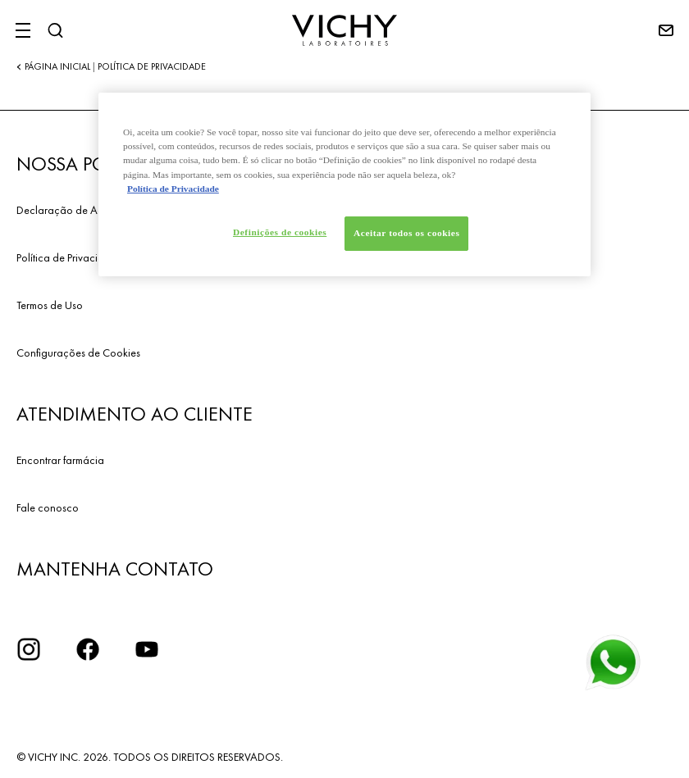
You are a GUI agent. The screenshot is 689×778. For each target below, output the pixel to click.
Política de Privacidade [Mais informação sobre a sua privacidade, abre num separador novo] (173, 188)
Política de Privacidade (69, 257)
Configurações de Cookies (78, 352)
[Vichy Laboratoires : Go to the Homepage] (344, 30)
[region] (344, 184)
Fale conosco (47, 507)
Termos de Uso (49, 305)
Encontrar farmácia (60, 460)
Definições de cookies (279, 232)
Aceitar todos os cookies (406, 233)
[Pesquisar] (55, 30)
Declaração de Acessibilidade (87, 209)
